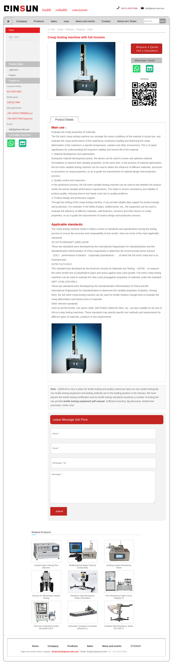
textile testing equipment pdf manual (84, 401)
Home (60, 29)
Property (12, 75)
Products (39, 21)
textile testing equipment (68, 393)
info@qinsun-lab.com (154, 8)
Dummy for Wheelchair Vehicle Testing (46, 597)
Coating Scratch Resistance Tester (118, 566)
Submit (59, 511)
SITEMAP (135, 646)
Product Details (64, 119)
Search (162, 21)
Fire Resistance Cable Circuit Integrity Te (119, 597)
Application (13, 70)
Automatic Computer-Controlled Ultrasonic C (82, 627)
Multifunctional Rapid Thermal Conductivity (82, 566)
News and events (85, 21)
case (66, 21)
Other (90, 29)
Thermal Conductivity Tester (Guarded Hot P (46, 627)
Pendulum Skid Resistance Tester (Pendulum (82, 597)
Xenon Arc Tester (127, 21)
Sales (54, 21)
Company (21, 21)
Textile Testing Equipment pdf (93, 651)
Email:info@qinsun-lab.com (65, 651)
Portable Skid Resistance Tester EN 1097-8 (118, 627)
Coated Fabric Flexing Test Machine (46, 566)
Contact (106, 21)
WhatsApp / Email (144, 60)
